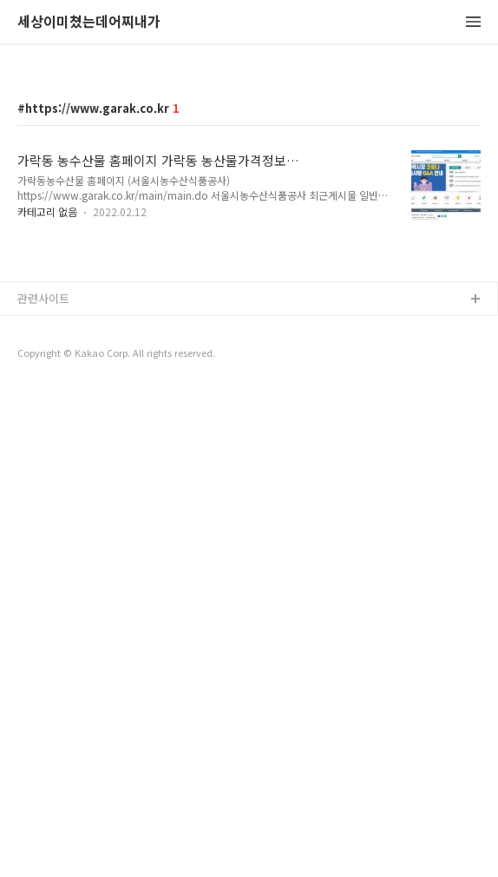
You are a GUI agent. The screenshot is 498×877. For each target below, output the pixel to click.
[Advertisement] (249, 192)
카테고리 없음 (47, 454)
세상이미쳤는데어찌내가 (89, 22)
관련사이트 (43, 784)
